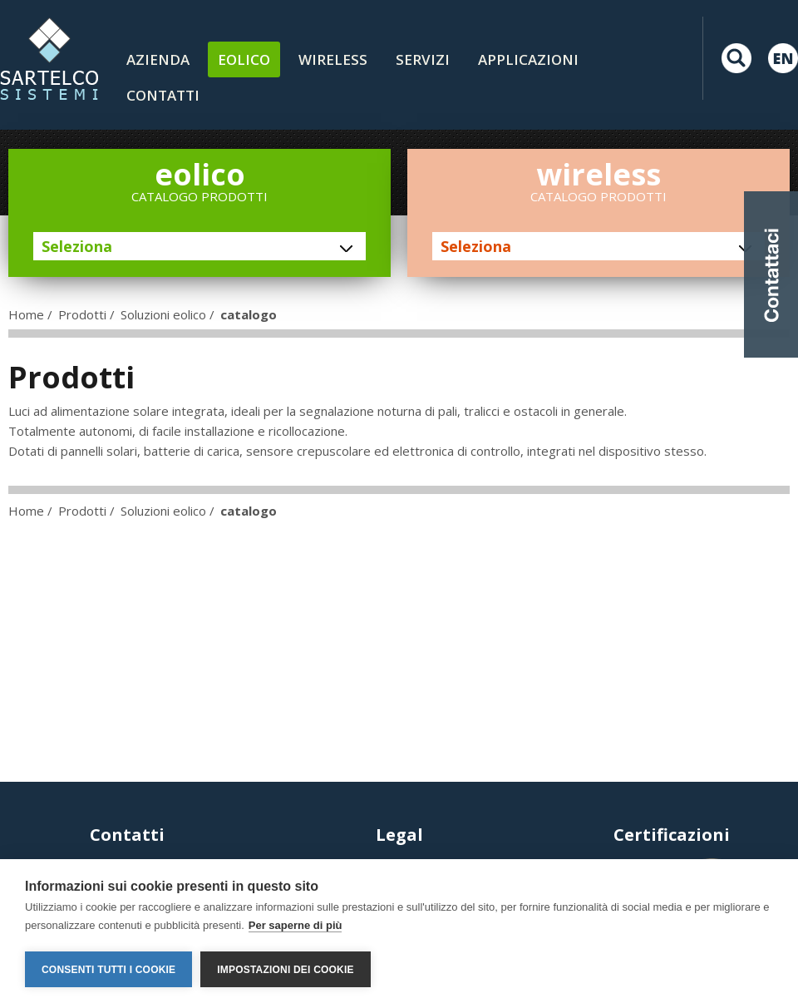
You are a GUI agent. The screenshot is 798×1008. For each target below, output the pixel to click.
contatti (163, 95)
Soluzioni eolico (163, 314)
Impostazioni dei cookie (285, 970)
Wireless (332, 59)
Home (26, 314)
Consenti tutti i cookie (108, 970)
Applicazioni (528, 59)
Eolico (244, 59)
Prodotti (82, 314)
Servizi (423, 59)
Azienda (158, 59)
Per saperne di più (295, 925)
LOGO (49, 58)
